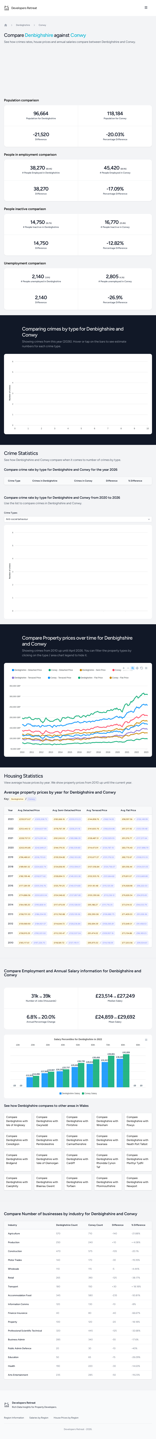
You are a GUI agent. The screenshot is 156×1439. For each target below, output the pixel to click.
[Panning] (137, 668)
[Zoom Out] (128, 668)
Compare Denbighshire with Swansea (107, 1140)
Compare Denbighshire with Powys (137, 1121)
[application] (78, 710)
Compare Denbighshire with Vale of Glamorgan (47, 1159)
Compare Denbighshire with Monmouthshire (107, 1182)
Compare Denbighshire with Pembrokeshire (47, 1140)
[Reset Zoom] (142, 668)
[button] (27, 670)
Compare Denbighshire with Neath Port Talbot (137, 1140)
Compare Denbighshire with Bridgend (17, 1159)
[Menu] (146, 668)
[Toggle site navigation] (146, 7)
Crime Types (10, 512)
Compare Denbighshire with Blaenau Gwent (47, 1182)
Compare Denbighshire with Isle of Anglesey (17, 1121)
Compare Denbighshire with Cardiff (77, 1159)
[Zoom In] (124, 668)
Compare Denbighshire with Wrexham (107, 1121)
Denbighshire (23, 25)
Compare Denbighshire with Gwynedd (47, 1121)
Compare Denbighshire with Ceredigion (17, 1140)
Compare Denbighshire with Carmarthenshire (77, 1140)
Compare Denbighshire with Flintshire (77, 1121)
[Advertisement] (78, 73)
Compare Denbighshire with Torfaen (77, 1182)
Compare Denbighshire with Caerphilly (17, 1182)
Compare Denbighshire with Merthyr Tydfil (137, 1159)
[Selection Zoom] (132, 668)
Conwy (42, 25)
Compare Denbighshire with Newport (137, 1182)
